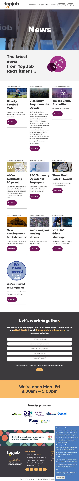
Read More (11, 122)
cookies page (65, 442)
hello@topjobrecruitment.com (36, 458)
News (52, 456)
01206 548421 (21, 330)
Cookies (46, 479)
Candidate (32, 5)
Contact (53, 5)
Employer (41, 5)
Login (70, 5)
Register (61, 5)
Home (52, 451)
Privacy (50, 479)
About (47, 5)
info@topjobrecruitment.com (51, 330)
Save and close (60, 477)
